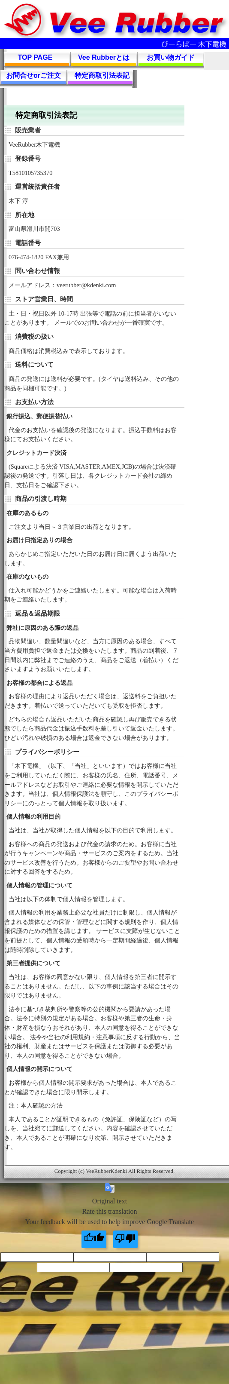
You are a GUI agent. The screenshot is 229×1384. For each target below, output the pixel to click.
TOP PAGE (35, 57)
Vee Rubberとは (104, 57)
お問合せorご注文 (33, 75)
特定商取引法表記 (102, 75)
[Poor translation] (125, 1239)
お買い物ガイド (171, 57)
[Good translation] (93, 1239)
